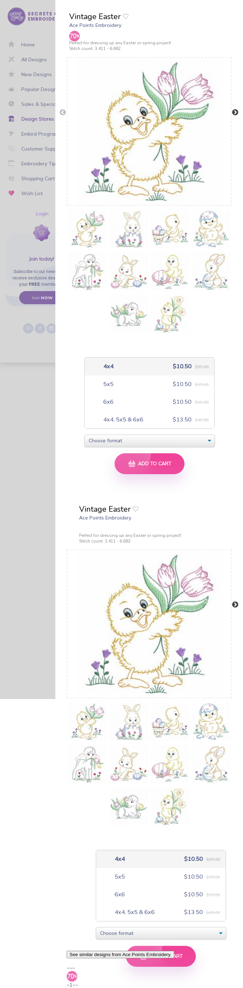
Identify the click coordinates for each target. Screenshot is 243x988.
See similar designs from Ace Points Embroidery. (120, 954)
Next (235, 112)
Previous (62, 112)
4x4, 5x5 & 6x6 (122, 419)
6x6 (108, 401)
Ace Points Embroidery (95, 25)
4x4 (108, 366)
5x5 (108, 384)
